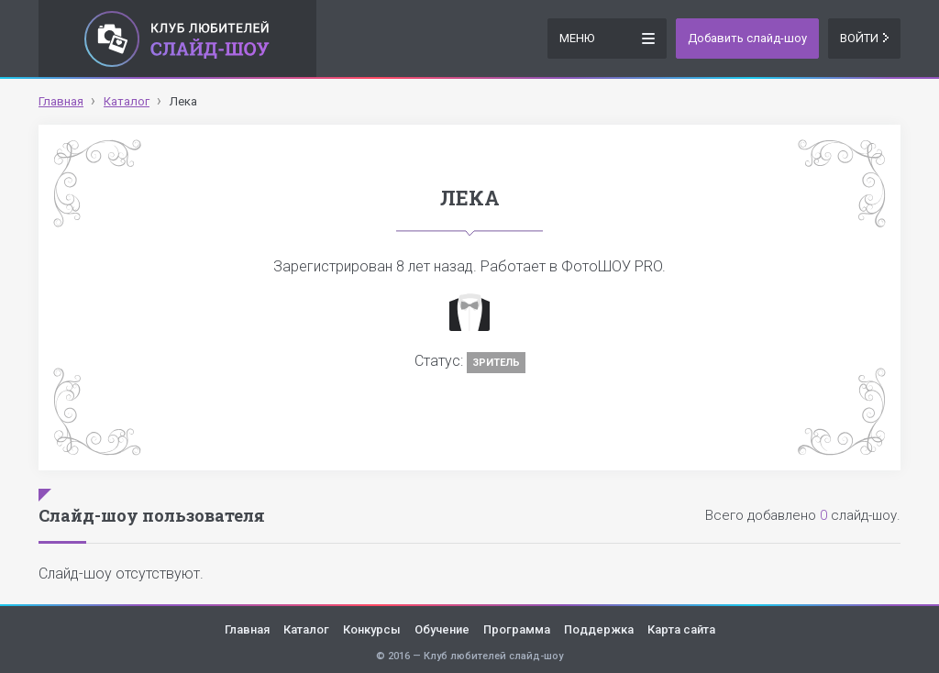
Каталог (306, 629)
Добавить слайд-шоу (747, 38)
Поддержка (599, 629)
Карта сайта (681, 629)
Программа (516, 629)
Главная (247, 629)
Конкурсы (372, 629)
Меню (607, 37)
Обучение (442, 629)
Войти (864, 38)
